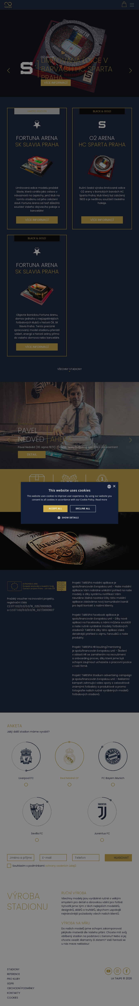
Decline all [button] (83, 508)
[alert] (69, 503)
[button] (69, 518)
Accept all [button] (55, 508)
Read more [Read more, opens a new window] (101, 499)
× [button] (114, 486)
